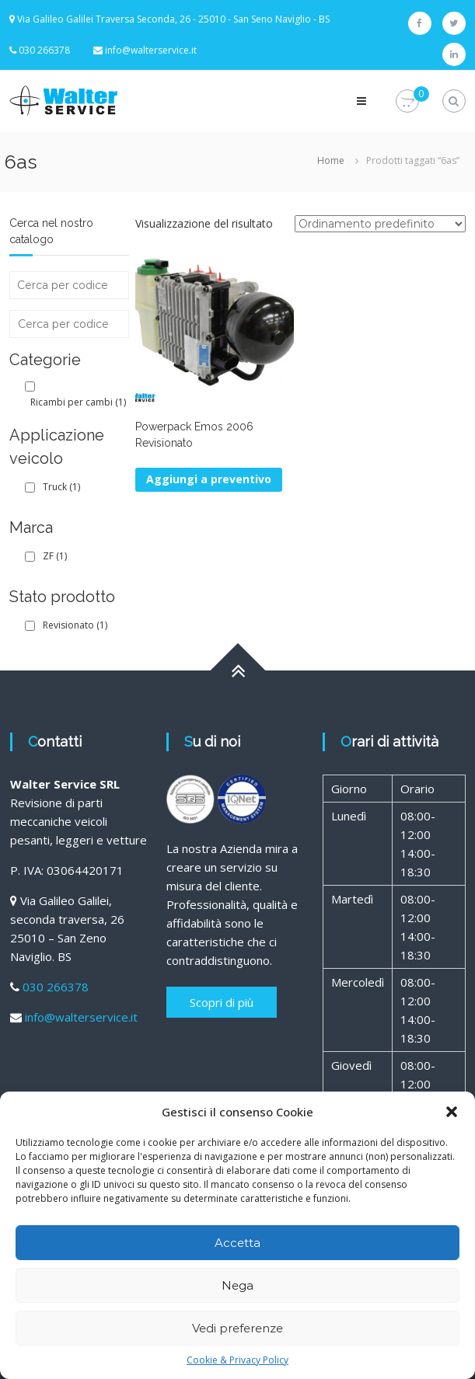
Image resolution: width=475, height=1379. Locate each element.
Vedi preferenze (237, 1328)
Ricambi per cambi (78, 402)
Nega (237, 1285)
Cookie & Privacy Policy (237, 1360)
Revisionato (75, 625)
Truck (61, 486)
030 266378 (56, 986)
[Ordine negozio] (380, 223)
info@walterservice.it (151, 50)
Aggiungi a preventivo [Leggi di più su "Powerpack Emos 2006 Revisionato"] (208, 479)
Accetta (237, 1242)
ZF (55, 555)
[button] (451, 1112)
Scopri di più (221, 1002)
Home (330, 160)
